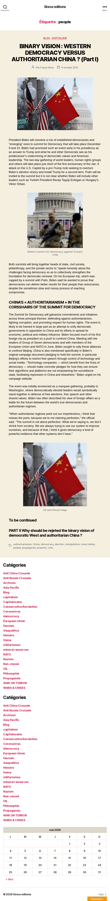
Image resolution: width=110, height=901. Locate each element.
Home (7, 640)
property (42, 547)
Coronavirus (11, 611)
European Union (14, 621)
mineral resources (15, 649)
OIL (5, 668)
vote (50, 547)
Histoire (8, 635)
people (17, 547)
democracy (47, 544)
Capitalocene (12, 602)
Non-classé (11, 664)
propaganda (29, 547)
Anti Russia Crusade (17, 578)
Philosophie (11, 673)
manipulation (72, 544)
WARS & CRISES (14, 687)
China (36, 544)
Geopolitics (11, 630)
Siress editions (55, 6)
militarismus (11, 645)
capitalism (59, 38)
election (59, 544)
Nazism (8, 659)
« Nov (9, 879)
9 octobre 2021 (69, 67)
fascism (8, 625)
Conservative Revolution (20, 606)
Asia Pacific (11, 587)
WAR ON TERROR (15, 683)
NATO (7, 654)
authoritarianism (22, 544)
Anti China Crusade (16, 573)
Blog (46, 38)
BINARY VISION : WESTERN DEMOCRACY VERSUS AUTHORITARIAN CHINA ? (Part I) (55, 53)
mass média (88, 544)
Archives (9, 582)
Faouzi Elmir (47, 67)
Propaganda (11, 678)
